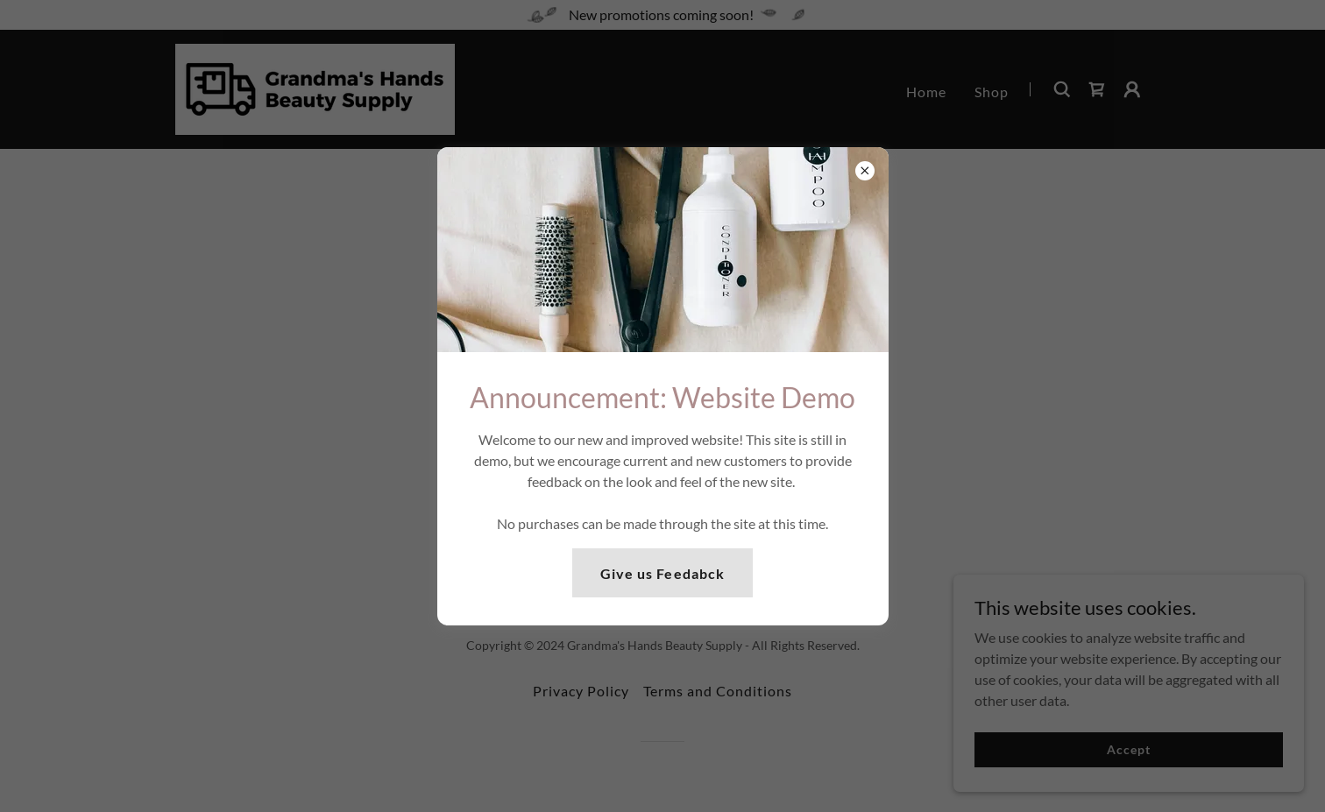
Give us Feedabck (662, 573)
